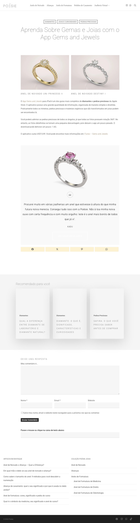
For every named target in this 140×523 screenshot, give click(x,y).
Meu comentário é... (29, 364)
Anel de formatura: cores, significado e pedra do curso (26, 495)
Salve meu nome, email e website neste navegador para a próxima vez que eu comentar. (61, 413)
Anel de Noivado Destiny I (88, 94)
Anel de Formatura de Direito (86, 487)
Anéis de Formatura (79, 476)
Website (91, 400)
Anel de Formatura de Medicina (87, 481)
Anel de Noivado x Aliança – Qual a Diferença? (23, 465)
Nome (24, 400)
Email (57, 400)
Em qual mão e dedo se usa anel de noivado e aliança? (27, 471)
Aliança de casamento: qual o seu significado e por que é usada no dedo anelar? (34, 488)
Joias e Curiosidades (67, 22)
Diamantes (49, 22)
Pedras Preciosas (88, 22)
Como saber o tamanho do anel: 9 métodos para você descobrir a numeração (31, 478)
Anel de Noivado (78, 465)
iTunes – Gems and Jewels (96, 134)
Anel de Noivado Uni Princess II (42, 94)
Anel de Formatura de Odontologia (89, 493)
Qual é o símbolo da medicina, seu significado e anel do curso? (30, 501)
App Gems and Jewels (32, 101)
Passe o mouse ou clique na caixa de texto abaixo (42, 430)
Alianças (75, 471)
